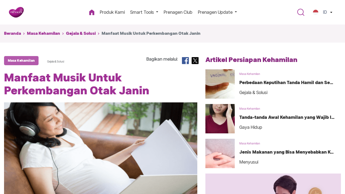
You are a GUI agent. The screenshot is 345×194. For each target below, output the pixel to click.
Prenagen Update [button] (216, 12)
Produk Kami (112, 12)
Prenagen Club (178, 12)
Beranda (12, 33)
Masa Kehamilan (43, 33)
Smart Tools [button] (142, 12)
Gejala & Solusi (81, 33)
